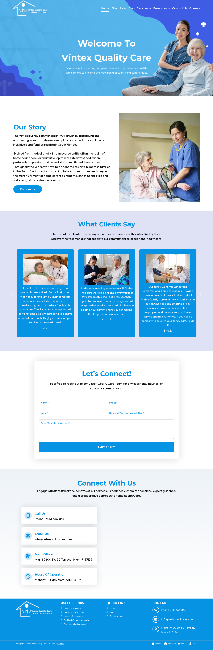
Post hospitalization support (75, 624)
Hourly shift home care (73, 616)
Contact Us (179, 8)
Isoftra (61, 644)
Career (113, 608)
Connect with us (116, 616)
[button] (10, 294)
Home (105, 8)
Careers (194, 8)
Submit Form (106, 446)
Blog (132, 8)
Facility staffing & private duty (76, 620)
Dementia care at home (74, 612)
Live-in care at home (72, 608)
